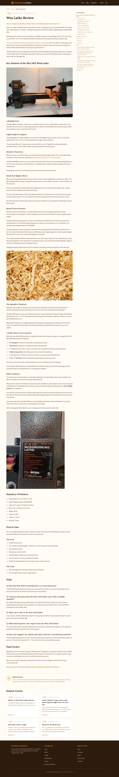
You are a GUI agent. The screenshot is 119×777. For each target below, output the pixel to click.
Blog (87, 3)
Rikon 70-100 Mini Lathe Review (21, 700)
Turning (46, 755)
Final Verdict (79, 70)
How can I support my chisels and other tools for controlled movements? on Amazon (33, 24)
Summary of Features (81, 36)
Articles (46, 761)
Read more (12, 715)
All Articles (80, 752)
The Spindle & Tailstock (83, 30)
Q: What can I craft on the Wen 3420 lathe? (86, 57)
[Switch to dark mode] (106, 3)
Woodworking (48, 758)
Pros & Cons (79, 39)
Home (82, 3)
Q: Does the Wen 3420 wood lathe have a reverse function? (85, 48)
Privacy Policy (81, 758)
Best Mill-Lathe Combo (17, 725)
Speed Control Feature (83, 28)
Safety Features (81, 34)
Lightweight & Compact (83, 21)
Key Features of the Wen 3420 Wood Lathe (85, 16)
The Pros (79, 41)
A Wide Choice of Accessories (85, 32)
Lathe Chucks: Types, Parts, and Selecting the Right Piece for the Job (55, 702)
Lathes (9, 13)
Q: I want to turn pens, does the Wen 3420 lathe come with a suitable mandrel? (85, 52)
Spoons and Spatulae (49, 764)
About (101, 3)
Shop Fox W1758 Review (51, 725)
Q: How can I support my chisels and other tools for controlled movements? (85, 66)
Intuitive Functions (82, 23)
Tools (45, 749)
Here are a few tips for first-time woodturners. (46, 158)
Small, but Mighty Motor (83, 25)
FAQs (77, 45)
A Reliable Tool (81, 19)
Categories (94, 3)
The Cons (79, 43)
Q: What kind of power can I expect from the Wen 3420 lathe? (86, 61)
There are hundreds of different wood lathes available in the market (27, 43)
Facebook (80, 761)
